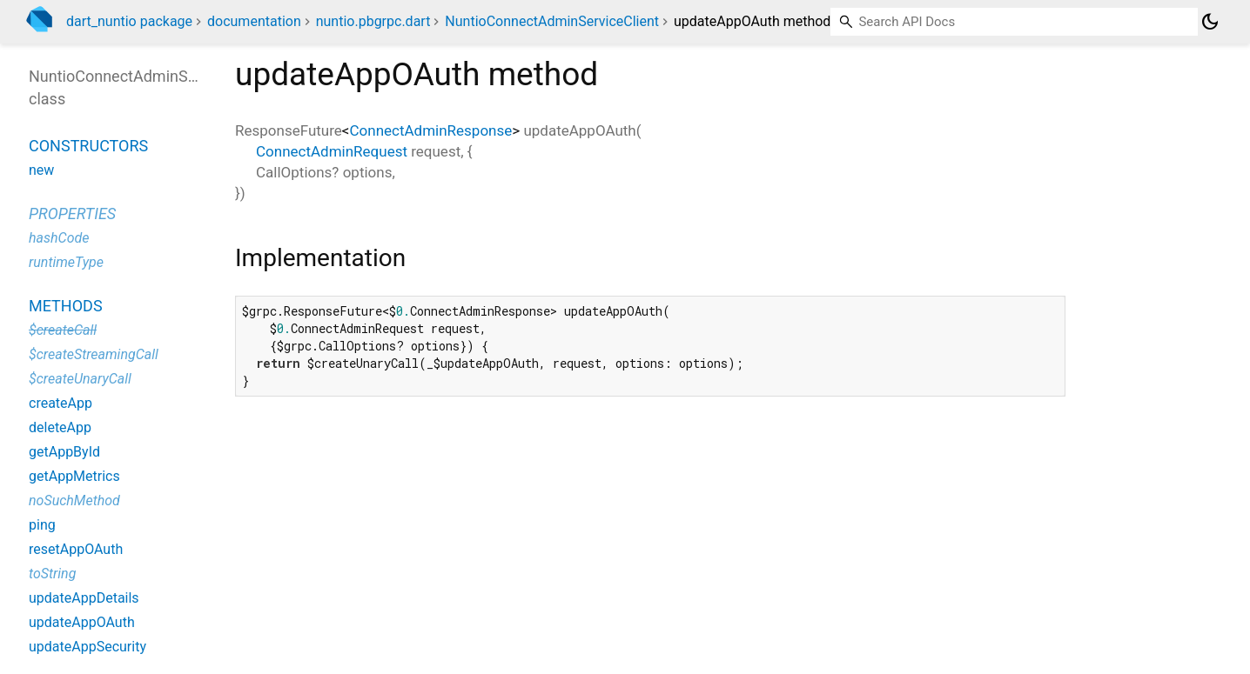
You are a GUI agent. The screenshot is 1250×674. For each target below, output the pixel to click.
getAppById (64, 452)
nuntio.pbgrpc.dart (373, 21)
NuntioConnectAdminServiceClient (552, 21)
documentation (254, 21)
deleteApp (60, 427)
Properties (72, 213)
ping (42, 525)
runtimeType (66, 262)
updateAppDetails (84, 598)
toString (52, 573)
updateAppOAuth (82, 622)
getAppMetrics (74, 476)
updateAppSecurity (87, 646)
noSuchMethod (74, 500)
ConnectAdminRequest (331, 151)
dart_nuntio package (129, 21)
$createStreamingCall (93, 354)
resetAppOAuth (76, 549)
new (41, 170)
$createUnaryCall (80, 378)
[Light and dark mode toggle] (1210, 22)
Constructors (88, 146)
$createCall (63, 330)
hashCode (59, 238)
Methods (66, 306)
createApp (60, 403)
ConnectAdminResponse (430, 130)
